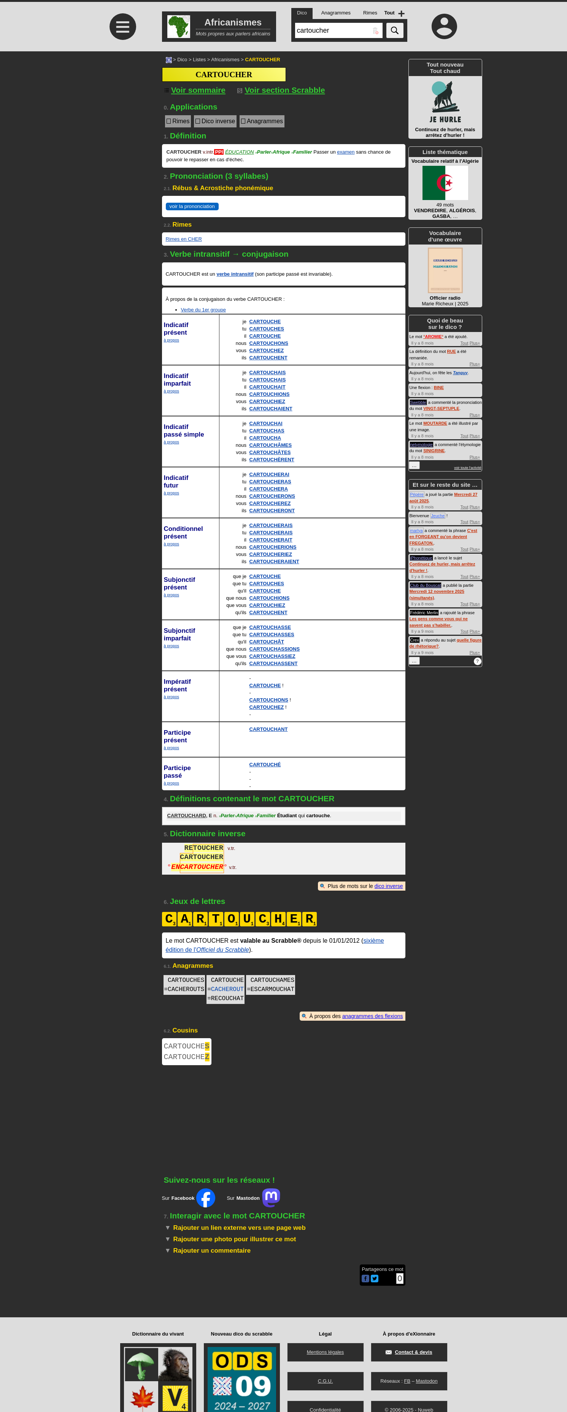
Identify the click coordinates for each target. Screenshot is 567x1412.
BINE (439, 387)
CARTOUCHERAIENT (274, 561)
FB (407, 1381)
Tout (465, 343)
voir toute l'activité (467, 468)
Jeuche (438, 515)
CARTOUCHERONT (272, 510)
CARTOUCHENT (268, 358)
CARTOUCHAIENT (270, 408)
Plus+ (475, 343)
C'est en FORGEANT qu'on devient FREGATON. (443, 536)
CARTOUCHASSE (270, 627)
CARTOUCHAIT (267, 387)
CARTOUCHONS (268, 343)
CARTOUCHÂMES (270, 445)
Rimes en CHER (184, 239)
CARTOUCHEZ (266, 350)
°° (433, 336)
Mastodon (427, 1381)
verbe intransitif (235, 274)
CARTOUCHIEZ (267, 401)
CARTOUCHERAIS (271, 525)
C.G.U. (325, 1381)
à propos (171, 340)
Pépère (417, 494)
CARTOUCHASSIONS (274, 649)
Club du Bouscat (425, 585)
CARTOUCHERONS (272, 496)
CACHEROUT (227, 989)
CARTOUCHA (265, 438)
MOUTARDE (435, 423)
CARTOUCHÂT (266, 642)
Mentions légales (325, 1352)
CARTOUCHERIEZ (270, 554)
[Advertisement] (122, 115)
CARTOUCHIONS (269, 394)
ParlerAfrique (272, 152)
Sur (189, 1200)
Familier (301, 152)
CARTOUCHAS (266, 431)
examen (345, 152)
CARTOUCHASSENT (273, 663)
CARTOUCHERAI (269, 474)
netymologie (421, 444)
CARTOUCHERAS (270, 481)
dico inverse (389, 886)
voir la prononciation (192, 206)
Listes (199, 59)
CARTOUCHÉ (265, 764)
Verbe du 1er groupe (203, 310)
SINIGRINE (434, 450)
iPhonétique (421, 558)
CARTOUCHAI (266, 423)
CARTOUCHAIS (267, 372)
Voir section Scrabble (281, 90)
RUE (451, 351)
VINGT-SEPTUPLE (441, 408)
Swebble (418, 402)
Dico (182, 59)
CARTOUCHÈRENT (271, 459)
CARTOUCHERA (268, 489)
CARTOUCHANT (268, 729)
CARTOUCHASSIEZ (272, 656)
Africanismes (225, 59)
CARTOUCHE (265, 321)
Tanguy (460, 372)
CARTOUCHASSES (271, 634)
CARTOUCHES (266, 329)
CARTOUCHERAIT (270, 540)
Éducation (239, 152)
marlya (416, 530)
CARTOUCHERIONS (273, 547)
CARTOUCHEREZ (270, 503)
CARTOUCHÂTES (270, 452)
